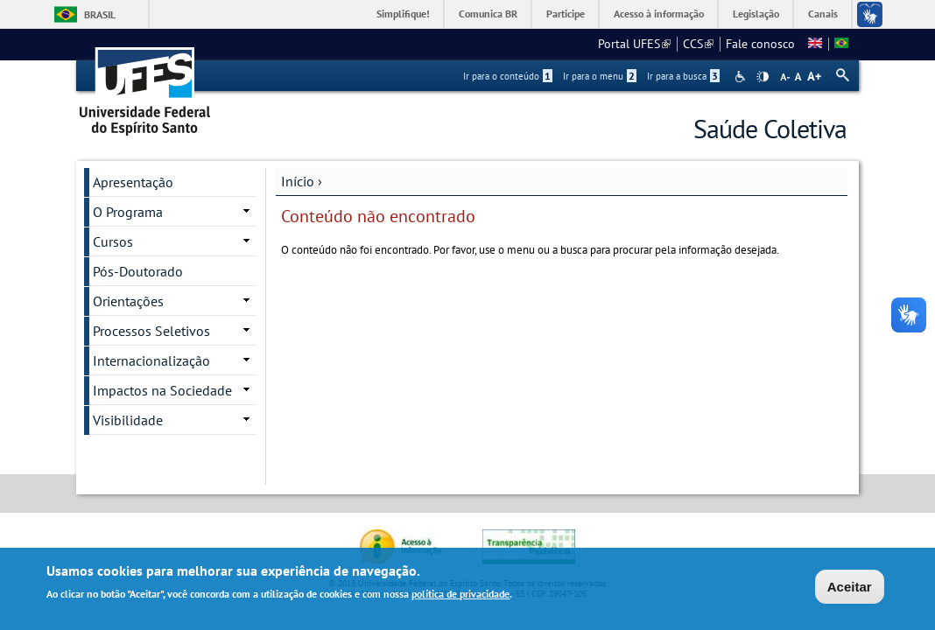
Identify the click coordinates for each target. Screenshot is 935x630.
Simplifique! (403, 13)
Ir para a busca (683, 76)
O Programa (128, 211)
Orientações (128, 301)
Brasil (100, 14)
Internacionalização (151, 360)
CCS (698, 44)
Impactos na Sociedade (162, 390)
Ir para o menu (599, 76)
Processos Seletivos (151, 331)
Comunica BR (488, 13)
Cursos (113, 241)
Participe (565, 13)
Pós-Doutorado (138, 271)
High (762, 77)
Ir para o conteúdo (507, 76)
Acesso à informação (659, 13)
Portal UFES (634, 44)
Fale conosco (760, 44)
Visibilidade (128, 420)
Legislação (756, 13)
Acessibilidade (742, 76)
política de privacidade (460, 596)
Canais (823, 13)
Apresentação (133, 182)
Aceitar (849, 588)
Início (297, 181)
